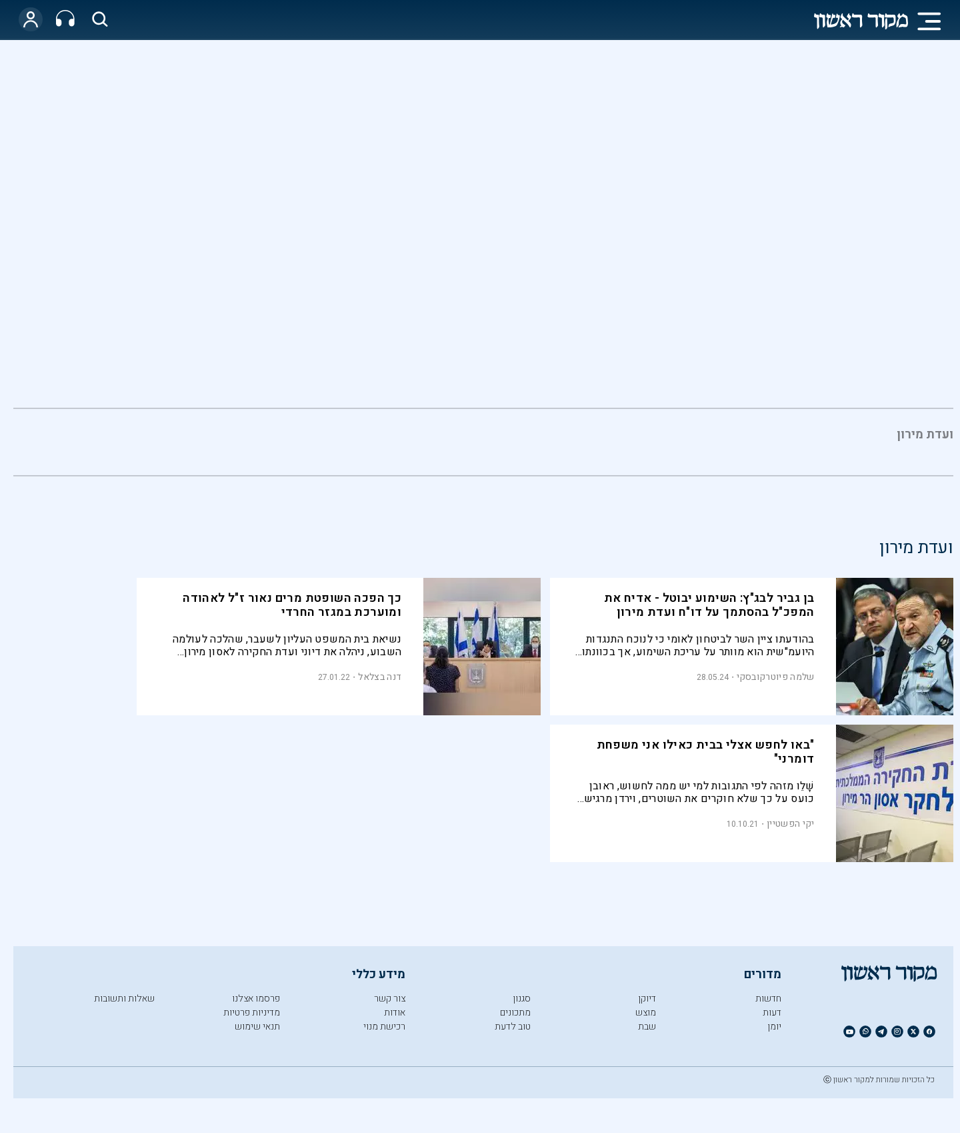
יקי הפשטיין (790, 824)
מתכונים (515, 1013)
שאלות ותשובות (124, 999)
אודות (394, 1013)
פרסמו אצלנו (256, 999)
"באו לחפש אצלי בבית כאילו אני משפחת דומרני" (706, 752)
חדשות (768, 999)
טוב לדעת (513, 1027)
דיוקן (647, 999)
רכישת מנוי (384, 1027)
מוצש (645, 1013)
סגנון (522, 999)
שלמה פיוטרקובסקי (776, 677)
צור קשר (389, 999)
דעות (772, 1013)
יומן (774, 1027)
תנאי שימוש (257, 1027)
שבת (647, 1027)
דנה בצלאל (379, 677)
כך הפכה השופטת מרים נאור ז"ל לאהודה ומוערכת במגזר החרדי (292, 605)
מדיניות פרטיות (251, 1013)
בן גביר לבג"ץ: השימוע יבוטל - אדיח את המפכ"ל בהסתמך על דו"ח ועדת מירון (709, 605)
